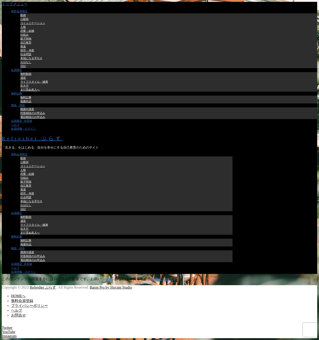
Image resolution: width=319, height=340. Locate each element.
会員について (162, 279)
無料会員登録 (22, 301)
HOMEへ (18, 296)
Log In (107, 279)
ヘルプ (16, 310)
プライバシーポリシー (29, 306)
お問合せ (18, 315)
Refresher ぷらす (32, 138)
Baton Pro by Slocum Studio (111, 287)
